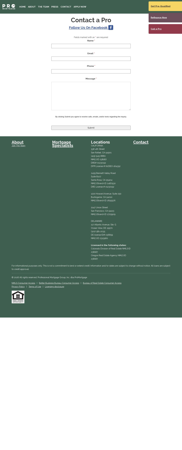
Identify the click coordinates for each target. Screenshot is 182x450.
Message (91, 78)
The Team (43, 7)
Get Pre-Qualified (160, 6)
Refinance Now (159, 17)
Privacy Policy (18, 286)
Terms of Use (35, 286)
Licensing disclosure (54, 286)
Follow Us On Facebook (91, 28)
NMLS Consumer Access (23, 283)
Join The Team (18, 145)
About (32, 7)
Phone (91, 66)
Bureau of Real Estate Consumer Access (102, 283)
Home (22, 7)
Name (91, 40)
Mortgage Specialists (62, 144)
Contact (66, 7)
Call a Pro (156, 29)
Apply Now (80, 7)
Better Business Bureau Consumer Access (59, 283)
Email (91, 53)
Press (54, 7)
